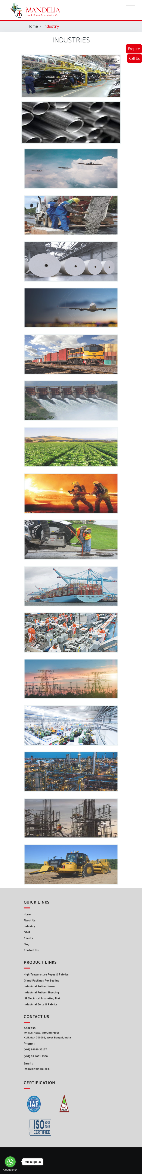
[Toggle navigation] (130, 9)
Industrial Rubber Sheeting (52, 989)
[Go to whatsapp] (10, 1161)
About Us (44, 922)
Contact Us (45, 942)
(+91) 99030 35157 (48, 1047)
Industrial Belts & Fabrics (51, 997)
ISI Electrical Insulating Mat (52, 993)
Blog (42, 938)
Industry (44, 926)
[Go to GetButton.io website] (10, 1170)
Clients (44, 934)
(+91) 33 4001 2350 (48, 1052)
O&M (43, 930)
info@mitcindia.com (49, 1059)
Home (32, 26)
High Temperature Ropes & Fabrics (55, 977)
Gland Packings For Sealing (52, 981)
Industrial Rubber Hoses (51, 985)
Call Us (134, 58)
